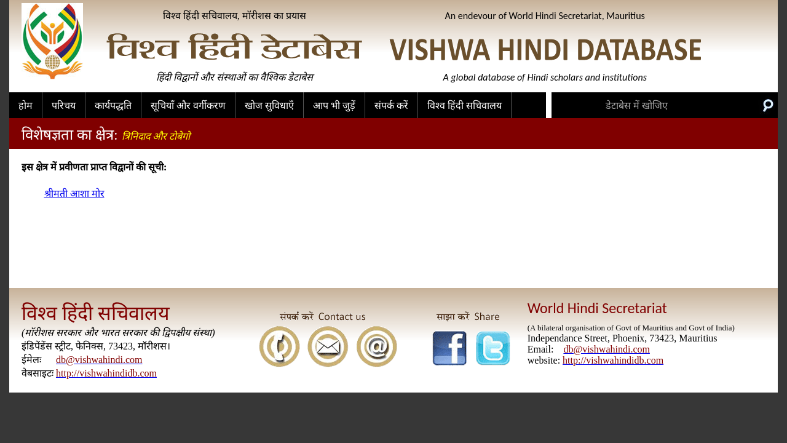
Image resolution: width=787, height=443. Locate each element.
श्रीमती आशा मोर (74, 193)
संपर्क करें (391, 105)
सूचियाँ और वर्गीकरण (188, 105)
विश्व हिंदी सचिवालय (464, 105)
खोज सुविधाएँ (269, 105)
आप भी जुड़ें (334, 105)
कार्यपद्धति (113, 105)
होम (25, 105)
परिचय (64, 105)
